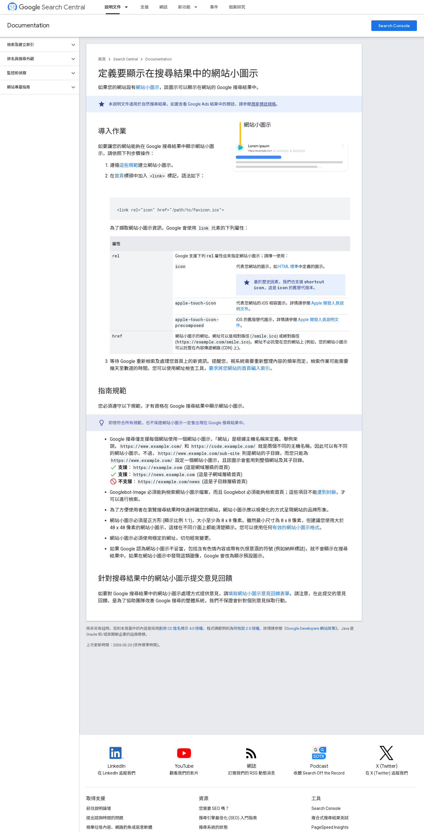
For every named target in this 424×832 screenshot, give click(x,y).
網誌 (163, 7)
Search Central (52, 7)
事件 (214, 7)
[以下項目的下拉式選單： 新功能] (198, 7)
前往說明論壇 (98, 808)
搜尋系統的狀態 (213, 827)
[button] (35, 44)
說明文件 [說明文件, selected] (113, 7)
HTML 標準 (288, 266)
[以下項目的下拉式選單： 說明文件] (128, 7)
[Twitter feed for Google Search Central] (386, 758)
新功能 (184, 7)
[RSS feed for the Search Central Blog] (251, 758)
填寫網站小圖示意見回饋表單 (258, 593)
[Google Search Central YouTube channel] (184, 758)
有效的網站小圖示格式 (295, 527)
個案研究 (237, 7)
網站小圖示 (147, 87)
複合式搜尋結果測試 (330, 817)
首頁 (102, 59)
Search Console (394, 25)
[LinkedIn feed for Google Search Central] (116, 758)
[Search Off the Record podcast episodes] (319, 758)
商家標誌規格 (263, 104)
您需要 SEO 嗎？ (214, 808)
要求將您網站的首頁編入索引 (239, 368)
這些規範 (128, 165)
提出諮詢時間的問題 (104, 817)
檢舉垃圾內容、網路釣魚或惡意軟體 (119, 827)
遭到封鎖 (326, 492)
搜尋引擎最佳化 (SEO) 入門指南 (228, 817)
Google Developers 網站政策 (310, 628)
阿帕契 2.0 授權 (246, 628)
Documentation (28, 25)
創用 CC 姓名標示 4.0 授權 (181, 628)
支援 (144, 7)
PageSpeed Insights (330, 827)
